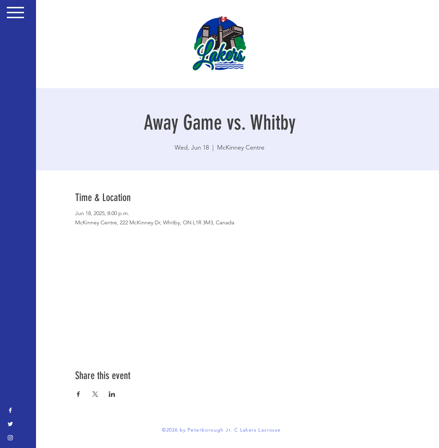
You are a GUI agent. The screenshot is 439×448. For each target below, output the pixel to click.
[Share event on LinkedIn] (112, 394)
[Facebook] (10, 410)
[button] (15, 12)
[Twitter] (10, 424)
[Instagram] (10, 437)
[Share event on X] (95, 394)
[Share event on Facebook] (78, 394)
